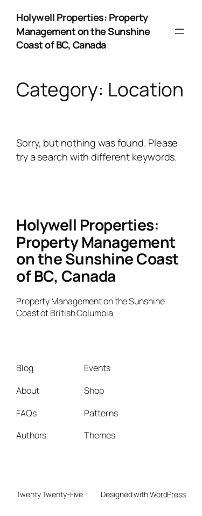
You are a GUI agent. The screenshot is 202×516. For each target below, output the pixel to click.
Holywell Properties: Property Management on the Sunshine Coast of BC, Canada (83, 31)
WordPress (168, 494)
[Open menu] (179, 31)
